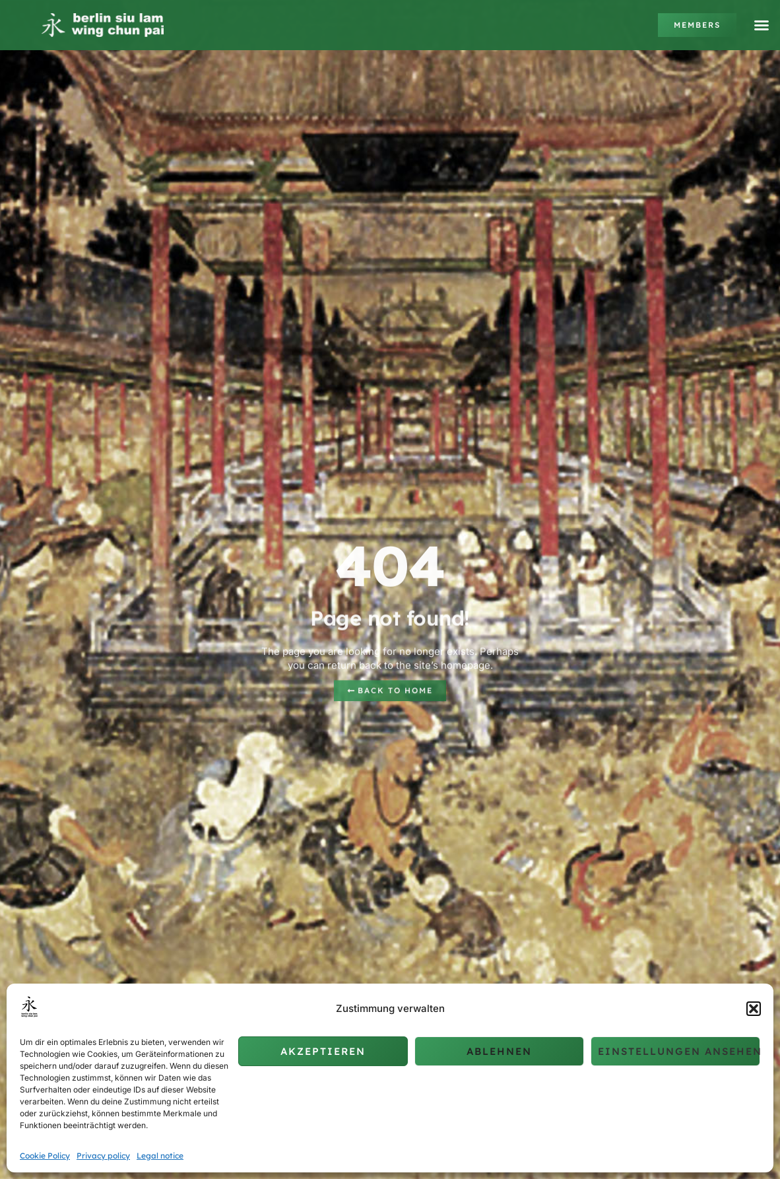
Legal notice (160, 1156)
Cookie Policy (45, 1156)
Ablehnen (499, 1051)
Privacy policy (103, 1156)
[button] (753, 1008)
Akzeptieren (323, 1051)
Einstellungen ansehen (679, 1051)
